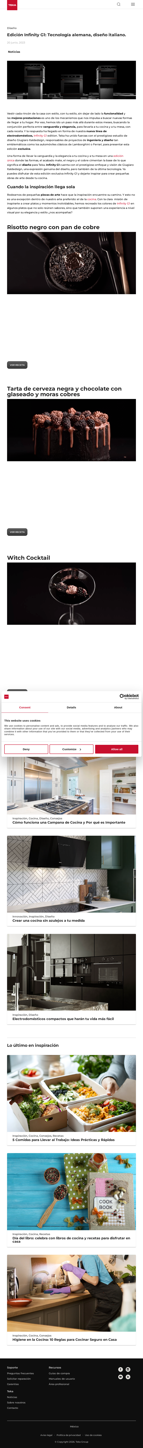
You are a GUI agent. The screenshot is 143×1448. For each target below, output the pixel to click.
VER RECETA (17, 364)
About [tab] (118, 707)
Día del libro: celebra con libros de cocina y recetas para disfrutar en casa (71, 1240)
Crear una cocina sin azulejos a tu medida (48, 921)
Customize (71, 749)
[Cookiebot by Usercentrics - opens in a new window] (122, 696)
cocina (91, 199)
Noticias (14, 52)
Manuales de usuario (62, 1378)
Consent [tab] (25, 707)
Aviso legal (46, 1435)
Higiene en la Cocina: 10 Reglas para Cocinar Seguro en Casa (64, 1340)
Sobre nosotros (16, 1402)
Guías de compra (59, 1373)
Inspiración (19, 818)
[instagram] (128, 1369)
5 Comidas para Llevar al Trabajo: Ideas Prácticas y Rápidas (63, 1140)
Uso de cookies (93, 1435)
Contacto (12, 1407)
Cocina (33, 818)
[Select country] (125, 4)
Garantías (13, 1384)
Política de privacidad (69, 1435)
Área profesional (59, 1384)
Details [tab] (71, 707)
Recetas (58, 1135)
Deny (26, 749)
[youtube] (120, 1377)
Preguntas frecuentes (20, 1373)
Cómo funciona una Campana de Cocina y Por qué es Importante (68, 822)
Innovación (20, 916)
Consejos (56, 818)
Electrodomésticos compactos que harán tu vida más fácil (63, 1019)
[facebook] (120, 1369)
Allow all (117, 749)
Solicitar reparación (19, 1378)
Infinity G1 (40, 135)
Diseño (12, 28)
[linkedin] (128, 1377)
